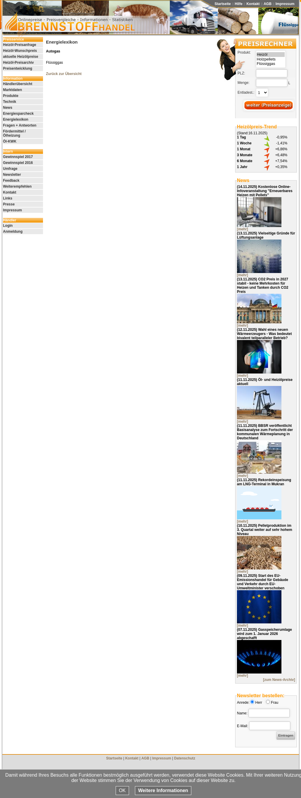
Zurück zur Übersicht (64, 74)
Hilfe (239, 4)
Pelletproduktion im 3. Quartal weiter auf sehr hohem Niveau (264, 530)
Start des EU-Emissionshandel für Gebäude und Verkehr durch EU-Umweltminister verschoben (262, 582)
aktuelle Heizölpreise (20, 57)
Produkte (10, 96)
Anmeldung (13, 231)
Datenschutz (184, 758)
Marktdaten (12, 90)
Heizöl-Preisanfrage (19, 45)
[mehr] (242, 229)
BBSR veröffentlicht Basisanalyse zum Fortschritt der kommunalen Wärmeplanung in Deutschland (265, 432)
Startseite (223, 4)
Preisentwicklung (17, 68)
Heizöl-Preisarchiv (18, 62)
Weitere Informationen (163, 790)
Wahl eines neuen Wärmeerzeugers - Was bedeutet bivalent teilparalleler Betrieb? (264, 334)
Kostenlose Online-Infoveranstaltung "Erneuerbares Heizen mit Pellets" (264, 191)
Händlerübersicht (17, 84)
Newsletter (12, 175)
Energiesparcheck (18, 113)
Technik (9, 102)
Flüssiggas (271, 63)
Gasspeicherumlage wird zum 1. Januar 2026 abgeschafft (264, 634)
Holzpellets (271, 59)
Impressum (284, 4)
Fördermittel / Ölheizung (14, 133)
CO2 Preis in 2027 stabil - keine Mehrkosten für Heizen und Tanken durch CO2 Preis (262, 285)
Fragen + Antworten (19, 125)
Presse (9, 204)
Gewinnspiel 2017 (18, 157)
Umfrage (10, 169)
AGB (268, 4)
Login (8, 226)
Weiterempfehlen (17, 186)
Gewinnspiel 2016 (18, 163)
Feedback (11, 180)
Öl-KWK (9, 141)
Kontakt (253, 4)
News (7, 108)
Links (7, 198)
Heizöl (271, 54)
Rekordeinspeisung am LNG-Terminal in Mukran (264, 482)
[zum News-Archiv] (279, 680)
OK (122, 790)
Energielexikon (15, 119)
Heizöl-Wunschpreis (20, 51)
